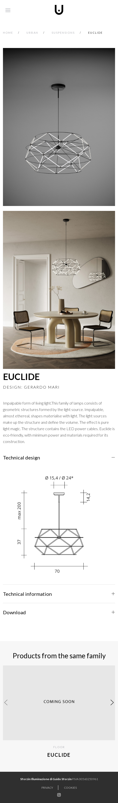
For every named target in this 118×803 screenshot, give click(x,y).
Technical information (27, 594)
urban (32, 32)
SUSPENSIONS (63, 32)
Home (8, 32)
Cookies (70, 787)
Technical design (21, 457)
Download (14, 612)
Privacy (47, 787)
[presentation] (6, 702)
